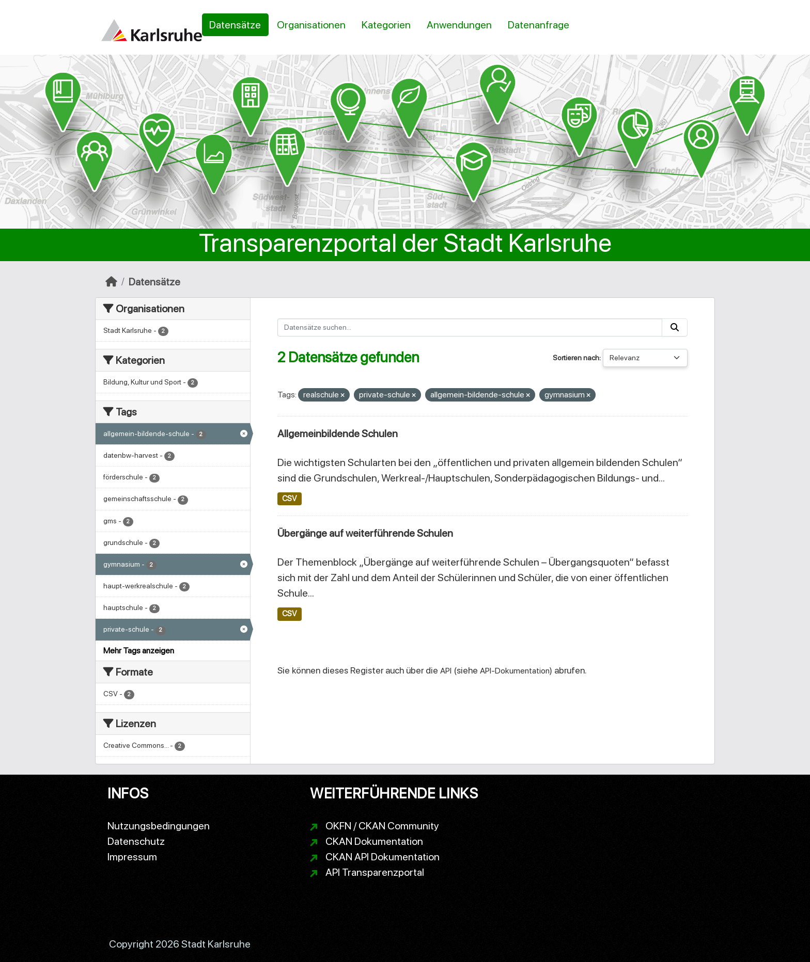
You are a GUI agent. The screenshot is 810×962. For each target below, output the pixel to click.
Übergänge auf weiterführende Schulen (365, 533)
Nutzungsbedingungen (158, 826)
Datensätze (235, 25)
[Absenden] (675, 327)
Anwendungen (459, 25)
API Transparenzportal (374, 872)
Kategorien (386, 25)
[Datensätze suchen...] (470, 327)
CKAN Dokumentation (374, 841)
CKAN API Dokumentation (382, 857)
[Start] (111, 282)
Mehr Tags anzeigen (138, 650)
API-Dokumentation (515, 671)
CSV (289, 498)
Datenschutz (136, 841)
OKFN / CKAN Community (382, 826)
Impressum (132, 857)
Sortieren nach (576, 358)
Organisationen (311, 25)
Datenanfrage (538, 25)
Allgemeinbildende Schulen (337, 433)
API (445, 671)
